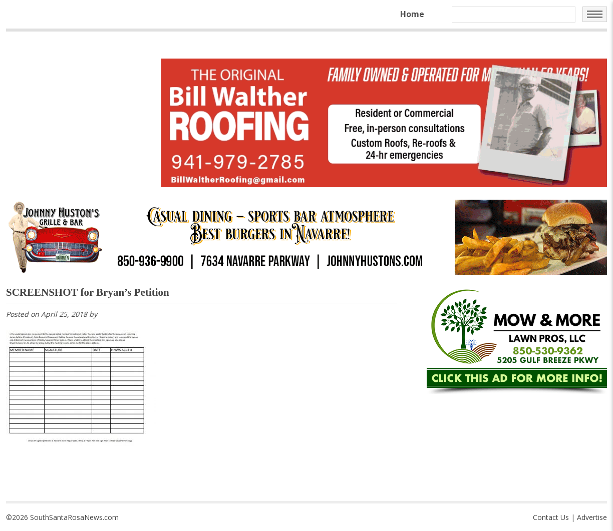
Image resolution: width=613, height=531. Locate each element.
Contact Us (551, 517)
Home (412, 14)
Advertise (592, 517)
